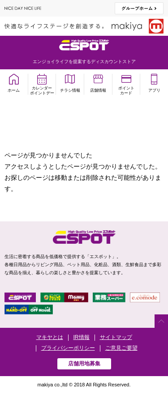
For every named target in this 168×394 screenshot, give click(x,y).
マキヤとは (49, 337)
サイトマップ (116, 337)
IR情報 (81, 337)
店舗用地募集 (84, 363)
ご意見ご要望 (121, 348)
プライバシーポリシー (68, 348)
